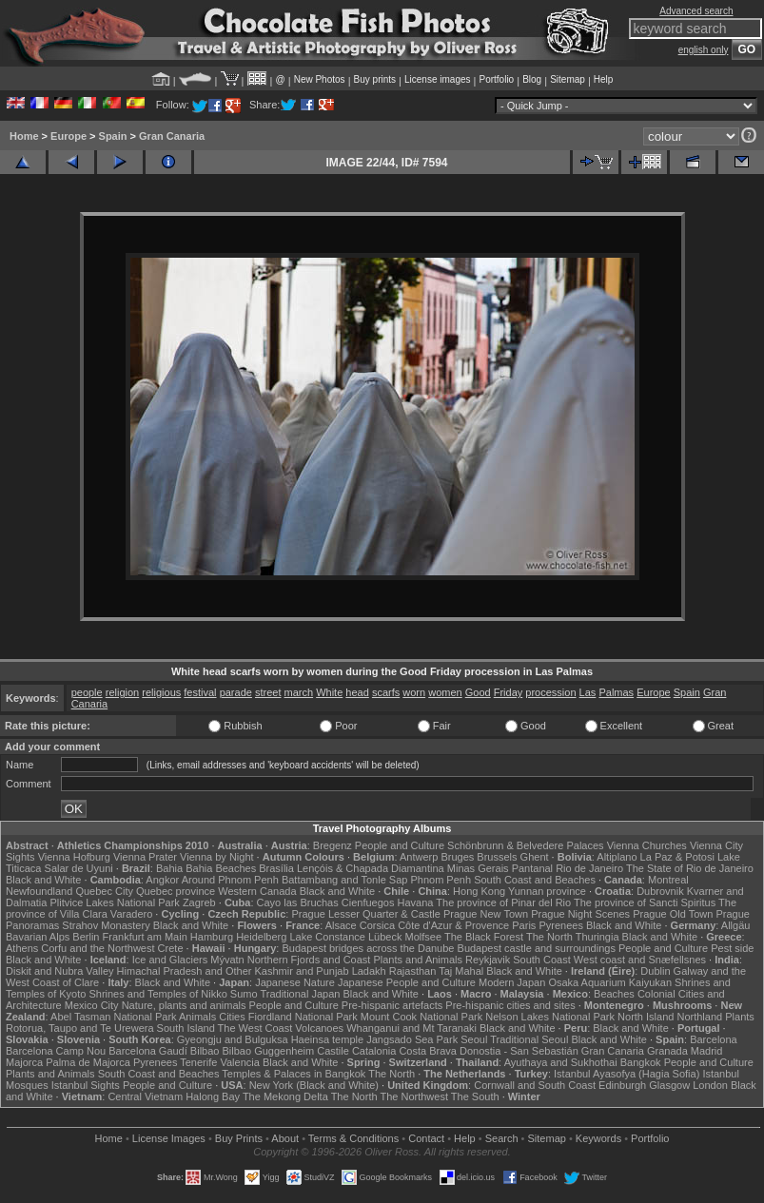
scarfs (386, 692)
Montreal (668, 879)
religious (161, 692)
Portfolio (496, 79)
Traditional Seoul (529, 1039)
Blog (531, 79)
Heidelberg (261, 936)
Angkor (162, 879)
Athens (22, 948)
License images (437, 79)
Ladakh (369, 971)
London (710, 1085)
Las (588, 692)
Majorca (24, 1062)
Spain (113, 136)
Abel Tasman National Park (113, 1016)
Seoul (473, 1039)
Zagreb (199, 902)
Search (502, 1138)
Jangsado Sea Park (412, 1039)
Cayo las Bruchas (298, 902)
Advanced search (696, 11)
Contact (426, 1138)
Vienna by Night (216, 857)
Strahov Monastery (105, 925)
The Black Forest (483, 936)
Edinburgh (622, 1085)
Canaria (89, 703)
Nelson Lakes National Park (550, 1016)
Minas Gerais (478, 868)
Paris (524, 925)
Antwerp (419, 857)
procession (550, 692)
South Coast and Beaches (535, 879)
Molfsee (423, 936)
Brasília (276, 868)
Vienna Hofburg (74, 857)
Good (478, 692)
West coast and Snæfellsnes (640, 959)
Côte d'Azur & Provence (453, 925)
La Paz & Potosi (677, 857)
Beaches (614, 993)
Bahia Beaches (221, 868)
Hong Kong (479, 891)
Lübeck (385, 936)
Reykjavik (487, 959)
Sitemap (567, 79)
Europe (68, 136)
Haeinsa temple (327, 1039)
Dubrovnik (660, 891)
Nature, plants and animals (184, 1005)
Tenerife (198, 1062)
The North (549, 936)
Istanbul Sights (85, 1085)
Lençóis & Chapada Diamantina (370, 868)
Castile (333, 1051)
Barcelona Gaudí (147, 1051)
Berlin (85, 936)
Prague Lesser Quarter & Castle (366, 914)
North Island (645, 1016)
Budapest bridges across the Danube (368, 948)
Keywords (598, 1138)
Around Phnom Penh (230, 879)
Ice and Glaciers (169, 959)
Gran (714, 692)
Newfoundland (39, 891)
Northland (699, 1016)
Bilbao (205, 1051)
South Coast (542, 959)
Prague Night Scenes (580, 914)
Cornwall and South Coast (535, 1085)
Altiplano (617, 857)
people (87, 692)
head (356, 692)
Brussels (497, 857)
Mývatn (227, 959)
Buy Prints (239, 1138)
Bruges (457, 857)
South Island (186, 1028)
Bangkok (640, 1062)
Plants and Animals (417, 959)
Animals (197, 1016)
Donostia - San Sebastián (519, 1051)
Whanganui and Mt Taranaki (411, 1028)
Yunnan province (547, 891)
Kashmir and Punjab (302, 971)
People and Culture (399, 845)
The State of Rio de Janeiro (690, 868)
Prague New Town (485, 914)
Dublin (655, 971)
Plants (739, 1016)
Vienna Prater (145, 857)
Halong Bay (213, 1096)
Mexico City (92, 1005)
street (268, 692)
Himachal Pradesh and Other (184, 971)
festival (200, 692)
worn (413, 692)
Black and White (43, 879)
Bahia (169, 868)
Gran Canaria (172, 136)
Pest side (732, 948)
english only (703, 50)
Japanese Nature (295, 982)
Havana (416, 902)
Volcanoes (319, 1028)
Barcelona (713, 1039)
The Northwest (414, 1096)
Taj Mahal (461, 971)
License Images (169, 1138)
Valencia (239, 1062)
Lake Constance (327, 936)
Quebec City (104, 891)
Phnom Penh (440, 879)
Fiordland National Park (303, 1016)
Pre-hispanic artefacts (392, 1005)
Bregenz (332, 845)
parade (236, 692)
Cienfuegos (368, 902)
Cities (232, 1016)
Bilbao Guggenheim (269, 1051)
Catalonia (374, 1051)
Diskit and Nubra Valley (60, 971)
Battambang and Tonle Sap (345, 879)
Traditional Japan (300, 993)
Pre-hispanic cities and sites (510, 1005)
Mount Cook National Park (421, 1016)
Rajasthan (413, 971)
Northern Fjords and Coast (309, 959)
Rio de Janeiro (589, 868)
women (444, 692)
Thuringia (597, 936)
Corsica (377, 925)
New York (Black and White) (314, 1085)
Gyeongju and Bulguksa (232, 1039)
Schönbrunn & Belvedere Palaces (525, 845)
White (329, 692)
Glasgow (669, 1085)
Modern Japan (512, 982)
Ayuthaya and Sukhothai (560, 1062)
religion (122, 692)
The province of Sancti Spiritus (644, 902)
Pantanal (532, 868)
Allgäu (736, 925)
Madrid (707, 1051)
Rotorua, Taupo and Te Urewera (80, 1028)
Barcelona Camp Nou (56, 1051)
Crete (171, 948)
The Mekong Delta (285, 1096)
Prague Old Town (673, 914)
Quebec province (175, 891)
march (299, 692)
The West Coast (255, 1028)
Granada (667, 1051)
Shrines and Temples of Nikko (157, 993)
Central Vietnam (145, 1096)
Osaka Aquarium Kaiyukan (610, 982)
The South (475, 1096)
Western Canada (257, 891)
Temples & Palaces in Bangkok (293, 1073)
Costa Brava (428, 1051)
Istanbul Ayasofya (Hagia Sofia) (626, 1073)
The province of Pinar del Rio (503, 902)
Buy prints (375, 79)
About (285, 1138)
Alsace (341, 925)
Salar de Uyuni (79, 868)
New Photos (319, 79)
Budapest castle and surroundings (537, 948)
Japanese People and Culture (407, 982)
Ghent (534, 857)
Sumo (244, 993)
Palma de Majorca (88, 1062)
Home (24, 136)
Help (604, 79)
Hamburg (211, 936)
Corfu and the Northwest (97, 948)
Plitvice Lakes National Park (114, 902)
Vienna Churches (647, 845)
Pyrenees (560, 925)
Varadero (131, 914)
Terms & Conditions (353, 1138)
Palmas (616, 692)
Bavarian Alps (37, 936)
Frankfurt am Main (145, 936)
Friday (508, 692)
